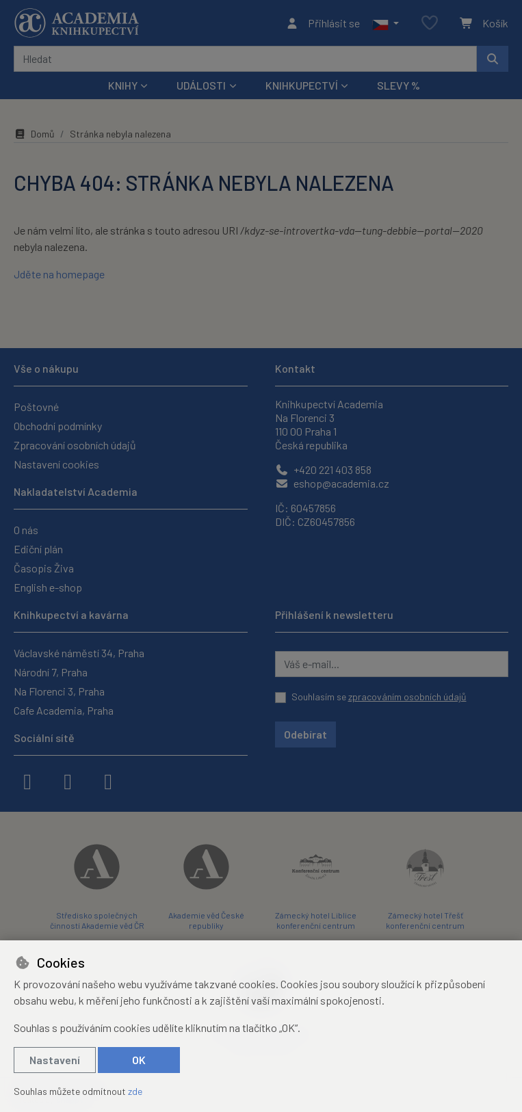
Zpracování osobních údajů (75, 444)
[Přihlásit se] (322, 23)
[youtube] (108, 780)
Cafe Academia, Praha (64, 710)
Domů (34, 134)
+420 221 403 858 (323, 469)
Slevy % (398, 85)
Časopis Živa (44, 567)
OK (139, 1059)
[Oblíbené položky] (429, 23)
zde (135, 1091)
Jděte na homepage (59, 273)
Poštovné (36, 406)
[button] (385, 23)
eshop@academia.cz (332, 483)
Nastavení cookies (56, 464)
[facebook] (27, 780)
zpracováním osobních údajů (407, 696)
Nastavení (54, 1059)
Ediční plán (38, 548)
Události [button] (201, 85)
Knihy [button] (123, 85)
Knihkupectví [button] (301, 85)
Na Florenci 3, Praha (59, 691)
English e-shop (48, 587)
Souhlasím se (379, 696)
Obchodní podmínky (58, 425)
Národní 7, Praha (51, 671)
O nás (26, 529)
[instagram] (67, 780)
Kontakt (295, 368)
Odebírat (305, 734)
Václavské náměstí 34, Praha (79, 652)
